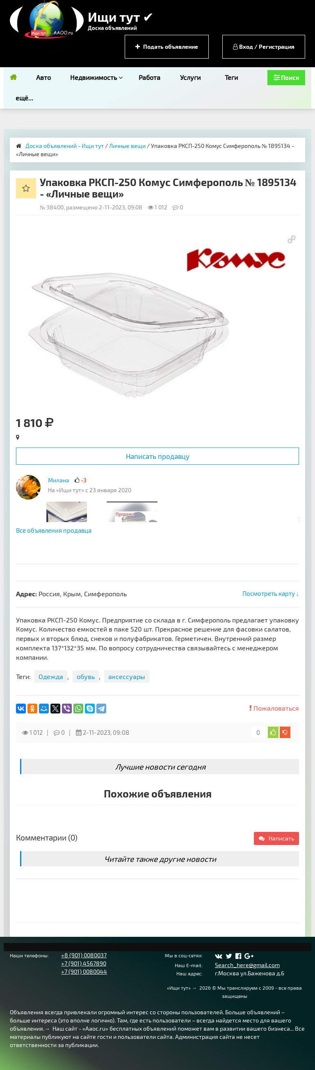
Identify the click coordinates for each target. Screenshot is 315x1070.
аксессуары (126, 676)
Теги (231, 77)
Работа (149, 77)
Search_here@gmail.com (247, 964)
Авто (43, 77)
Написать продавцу (157, 456)
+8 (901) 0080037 (84, 955)
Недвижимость (96, 77)
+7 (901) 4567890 (83, 963)
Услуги (190, 77)
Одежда (51, 676)
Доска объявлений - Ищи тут (64, 145)
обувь (86, 676)
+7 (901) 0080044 (84, 971)
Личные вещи (127, 145)
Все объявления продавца (53, 530)
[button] (291, 239)
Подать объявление (166, 46)
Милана (58, 480)
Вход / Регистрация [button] (263, 46)
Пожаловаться (274, 708)
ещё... (24, 98)
